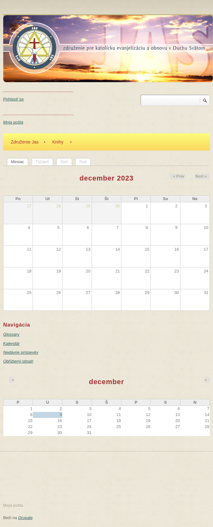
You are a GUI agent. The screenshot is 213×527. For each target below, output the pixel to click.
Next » (201, 176)
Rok (83, 161)
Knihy (57, 141)
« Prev (179, 176)
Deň (64, 161)
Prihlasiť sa (13, 99)
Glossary (11, 334)
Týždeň (42, 161)
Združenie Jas (25, 141)
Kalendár (11, 343)
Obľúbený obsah (18, 361)
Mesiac (19, 161)
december (106, 382)
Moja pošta (13, 122)
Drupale (25, 517)
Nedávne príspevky (20, 352)
